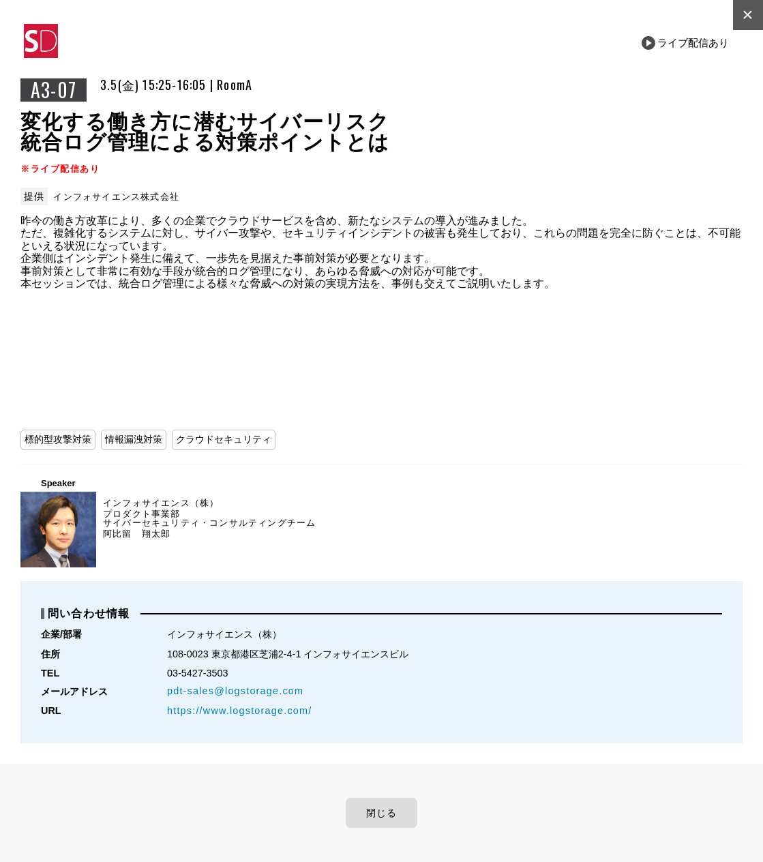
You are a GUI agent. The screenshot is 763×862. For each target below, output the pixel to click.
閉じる (382, 812)
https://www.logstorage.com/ (239, 710)
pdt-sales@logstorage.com (235, 690)
